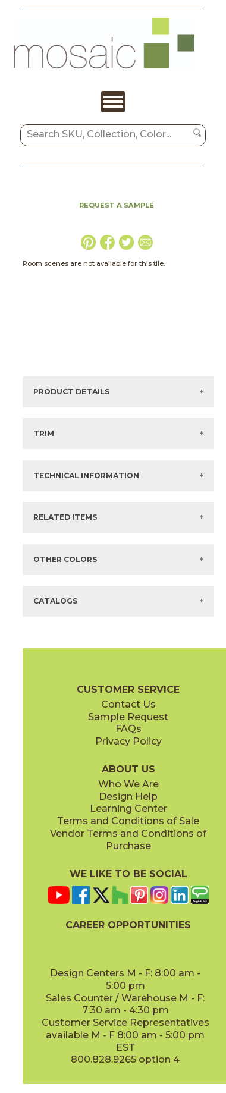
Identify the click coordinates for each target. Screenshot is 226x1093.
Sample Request (128, 717)
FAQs (128, 728)
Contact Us (128, 704)
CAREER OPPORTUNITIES (128, 925)
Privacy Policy (128, 741)
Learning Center (128, 808)
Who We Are (128, 784)
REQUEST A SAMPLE (116, 205)
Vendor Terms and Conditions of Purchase (128, 840)
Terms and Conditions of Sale (128, 821)
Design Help (128, 796)
